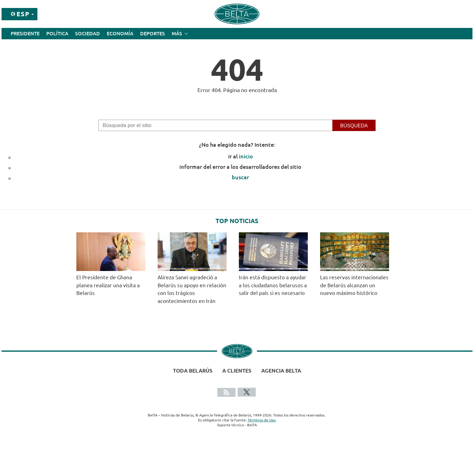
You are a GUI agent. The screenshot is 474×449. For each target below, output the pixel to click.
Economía (120, 33)
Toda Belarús (192, 371)
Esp (23, 13)
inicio (246, 156)
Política (57, 33)
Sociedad (87, 33)
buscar (240, 177)
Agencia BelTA (281, 371)
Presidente (25, 33)
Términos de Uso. (262, 420)
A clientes (236, 371)
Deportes (152, 33)
